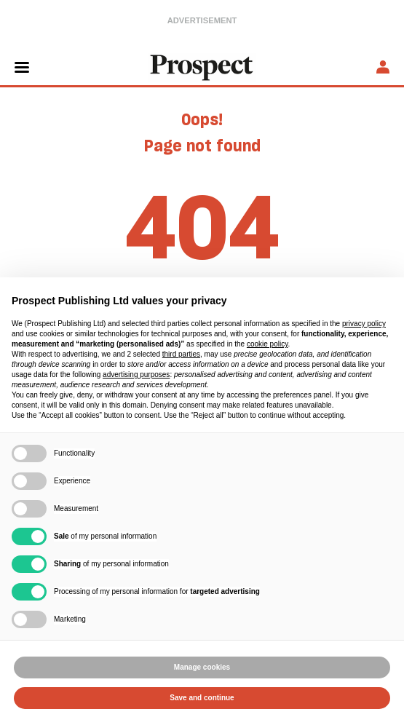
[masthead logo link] (202, 66)
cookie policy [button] (267, 344)
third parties (181, 354)
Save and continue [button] (202, 698)
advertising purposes (136, 375)
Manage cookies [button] (202, 667)
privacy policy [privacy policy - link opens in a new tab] (364, 324)
